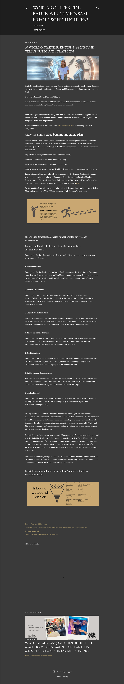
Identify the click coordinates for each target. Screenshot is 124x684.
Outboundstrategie (32, 531)
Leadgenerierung (81, 527)
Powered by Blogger (62, 671)
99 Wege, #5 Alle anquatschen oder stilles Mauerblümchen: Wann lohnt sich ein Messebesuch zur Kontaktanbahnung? (59, 647)
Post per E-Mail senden (39, 524)
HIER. (78, 183)
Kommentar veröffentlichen (41, 656)
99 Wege (33, 527)
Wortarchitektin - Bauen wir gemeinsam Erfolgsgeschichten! (60, 14)
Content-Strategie (44, 527)
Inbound (55, 527)
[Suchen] (97, 7)
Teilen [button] (27, 524)
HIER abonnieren (65, 125)
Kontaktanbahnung (66, 527)
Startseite (39, 30)
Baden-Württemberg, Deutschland (45, 535)
